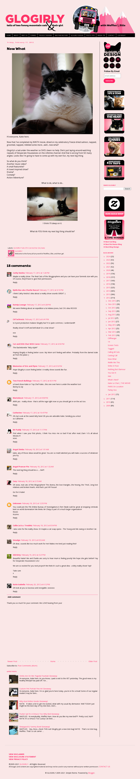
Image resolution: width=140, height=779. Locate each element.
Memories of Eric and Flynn (25, 366)
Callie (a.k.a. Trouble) (22, 525)
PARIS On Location (115, 386)
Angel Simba (18, 449)
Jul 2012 (111, 318)
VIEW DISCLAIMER (16, 754)
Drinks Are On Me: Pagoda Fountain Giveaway (38, 676)
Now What (112, 359)
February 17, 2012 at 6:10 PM (51, 290)
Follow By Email (112, 71)
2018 (108, 277)
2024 (108, 256)
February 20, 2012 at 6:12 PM (38, 584)
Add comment (14, 597)
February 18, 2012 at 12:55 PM (34, 503)
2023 (108, 260)
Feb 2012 (112, 335)
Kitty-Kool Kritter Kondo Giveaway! (33, 701)
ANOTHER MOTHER (61, 35)
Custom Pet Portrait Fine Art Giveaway (35, 688)
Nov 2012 (112, 304)
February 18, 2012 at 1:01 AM (37, 449)
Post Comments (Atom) (27, 665)
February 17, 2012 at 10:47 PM (35, 412)
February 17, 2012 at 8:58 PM (36, 398)
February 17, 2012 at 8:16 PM (50, 366)
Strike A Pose (113, 366)
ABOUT (16, 35)
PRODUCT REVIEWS (45, 35)
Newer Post (12, 661)
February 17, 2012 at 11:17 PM (34, 430)
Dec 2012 (112, 301)
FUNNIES (33, 35)
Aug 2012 (112, 314)
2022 (108, 263)
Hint (109, 376)
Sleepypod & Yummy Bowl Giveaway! (34, 726)
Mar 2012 (112, 332)
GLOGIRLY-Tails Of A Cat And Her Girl (26, 248)
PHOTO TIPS (90, 35)
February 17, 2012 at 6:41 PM (37, 319)
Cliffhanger (112, 338)
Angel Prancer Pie (21, 466)
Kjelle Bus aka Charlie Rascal (26, 290)
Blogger (91, 773)
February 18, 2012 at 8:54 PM (45, 525)
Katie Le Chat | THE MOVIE (119, 383)
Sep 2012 (112, 311)
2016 (108, 284)
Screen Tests (113, 345)
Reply (15, 282)
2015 (108, 287)
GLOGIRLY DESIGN (77, 35)
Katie (43, 248)
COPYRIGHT (122, 35)
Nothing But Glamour (116, 369)
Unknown (17, 503)
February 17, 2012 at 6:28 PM (39, 304)
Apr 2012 (112, 328)
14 (109, 341)
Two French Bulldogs (22, 381)
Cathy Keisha (19, 273)
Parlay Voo (112, 390)
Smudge (16, 540)
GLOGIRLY (24, 764)
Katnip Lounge (19, 304)
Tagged (111, 348)
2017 (108, 280)
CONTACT (111, 35)
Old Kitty (17, 555)
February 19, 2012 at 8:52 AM (33, 540)
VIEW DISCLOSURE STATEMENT (22, 757)
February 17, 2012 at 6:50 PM (52, 344)
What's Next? (113, 380)
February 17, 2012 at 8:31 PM (44, 381)
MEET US (24, 35)
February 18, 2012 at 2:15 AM (29, 481)
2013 (108, 294)
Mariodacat (18, 398)
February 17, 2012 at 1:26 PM (37, 273)
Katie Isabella (19, 584)
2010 (108, 402)
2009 (108, 405)
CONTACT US (104, 766)
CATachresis (18, 319)
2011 (108, 398)
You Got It (112, 373)
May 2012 (112, 325)
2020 (108, 270)
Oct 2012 (112, 308)
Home (52, 661)
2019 (108, 273)
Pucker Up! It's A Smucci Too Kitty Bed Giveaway (39, 714)
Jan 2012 (112, 394)
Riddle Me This (114, 362)
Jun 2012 (112, 321)
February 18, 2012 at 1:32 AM (42, 466)
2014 (108, 291)
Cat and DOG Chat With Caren (26, 344)
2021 (108, 267)
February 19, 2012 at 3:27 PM (33, 555)
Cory (15, 481)
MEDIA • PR (101, 35)
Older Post (93, 661)
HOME (9, 35)
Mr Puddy (17, 430)
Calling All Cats (114, 352)
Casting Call (112, 355)
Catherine (17, 412)
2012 (108, 298)
